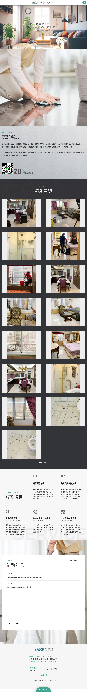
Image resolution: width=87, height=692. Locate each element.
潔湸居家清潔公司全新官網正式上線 (19, 590)
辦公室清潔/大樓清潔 (41, 521)
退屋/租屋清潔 (11, 521)
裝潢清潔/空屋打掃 (68, 485)
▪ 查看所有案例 (42, 465)
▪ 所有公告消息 (73, 563)
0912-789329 (48, 672)
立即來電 (43, 690)
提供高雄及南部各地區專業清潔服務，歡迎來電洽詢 (24, 580)
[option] (43, 27)
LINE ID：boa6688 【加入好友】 (43, 664)
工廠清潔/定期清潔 (68, 521)
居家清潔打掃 (38, 485)
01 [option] (9, 626)
